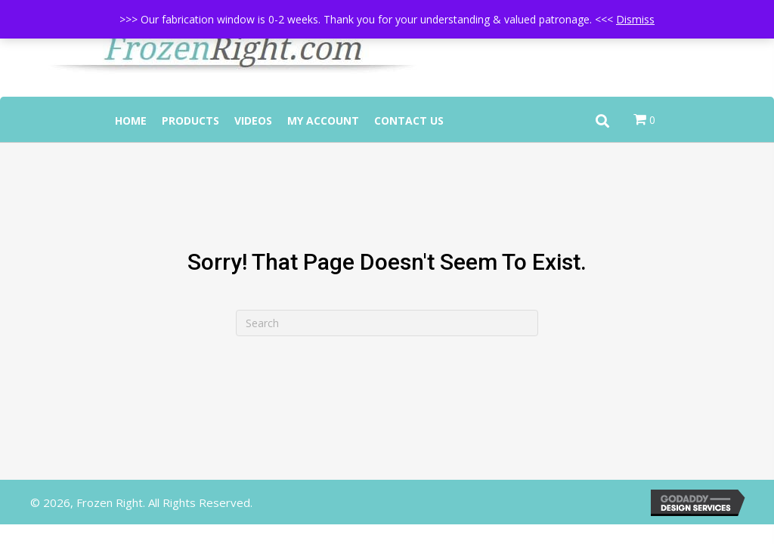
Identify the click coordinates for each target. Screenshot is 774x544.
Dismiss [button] (635, 19)
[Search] (387, 323)
